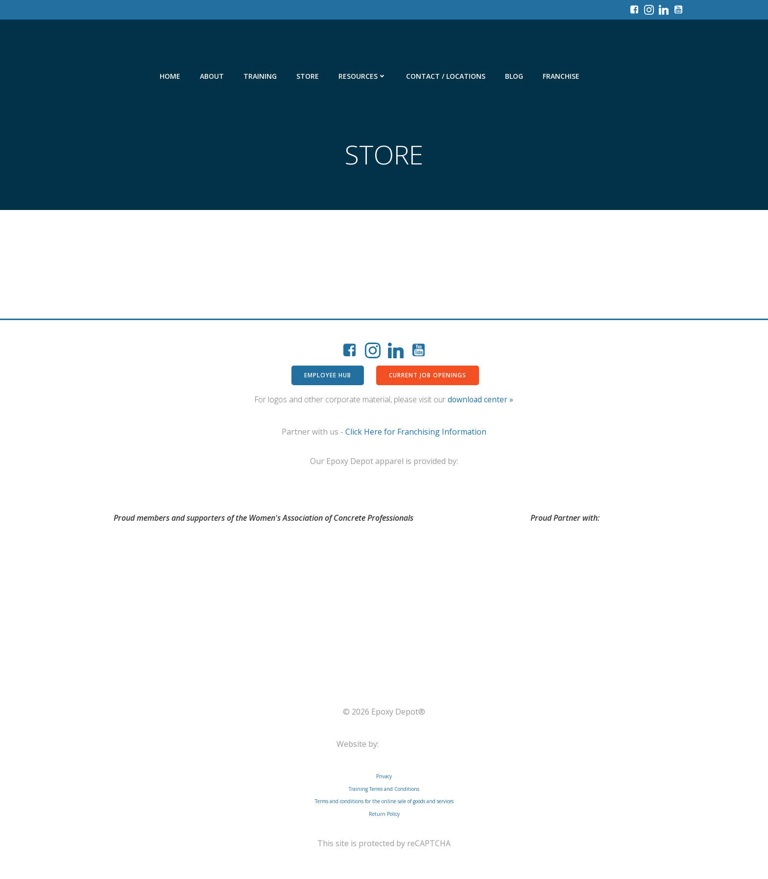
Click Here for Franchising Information (415, 431)
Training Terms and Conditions (384, 789)
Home (170, 76)
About (212, 76)
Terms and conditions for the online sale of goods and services (384, 801)
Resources (362, 76)
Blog (514, 76)
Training (260, 76)
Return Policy (384, 813)
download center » (480, 399)
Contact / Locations (445, 76)
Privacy (384, 776)
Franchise (561, 76)
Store (307, 76)
